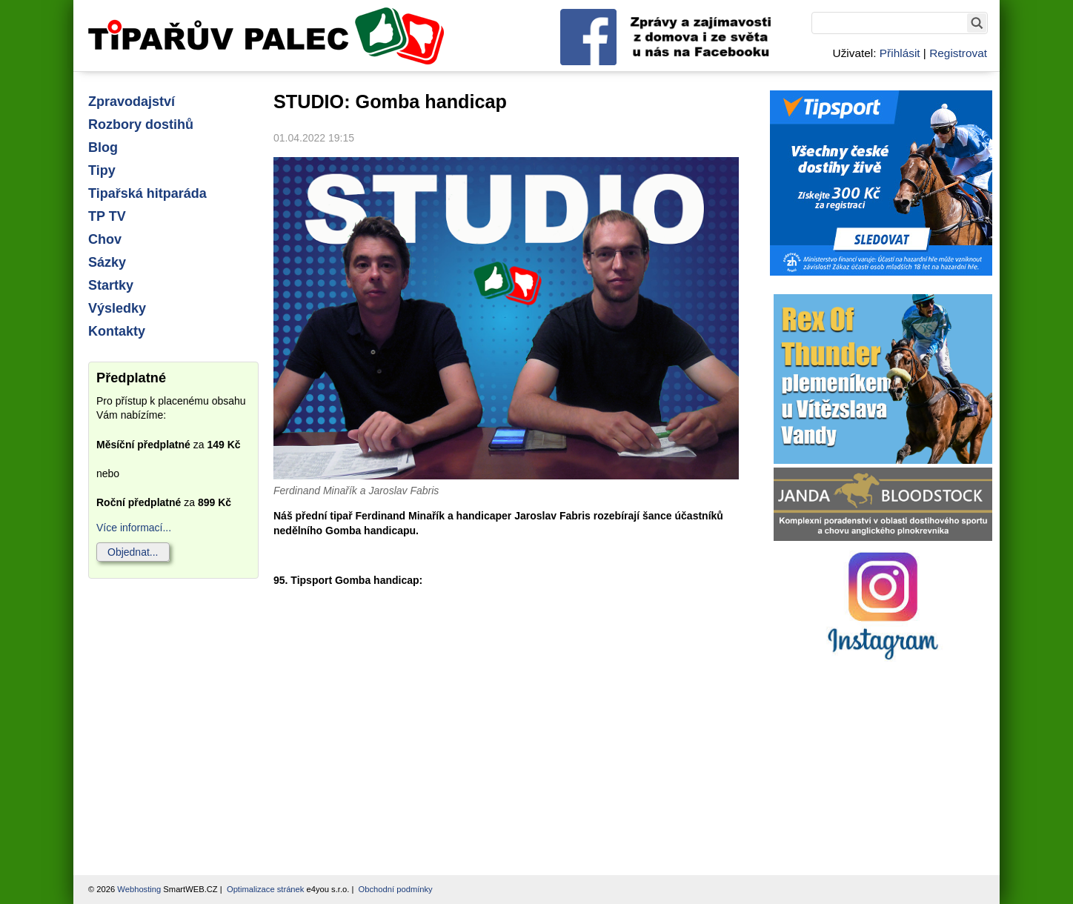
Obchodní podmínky (396, 889)
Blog (103, 147)
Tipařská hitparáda (147, 193)
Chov (105, 239)
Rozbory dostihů (140, 124)
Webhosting (139, 889)
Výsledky (117, 308)
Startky (110, 285)
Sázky (107, 262)
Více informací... (133, 528)
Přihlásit (900, 53)
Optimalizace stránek (265, 889)
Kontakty (116, 331)
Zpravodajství (131, 101)
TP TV (107, 216)
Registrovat (958, 53)
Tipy (102, 170)
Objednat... (133, 552)
